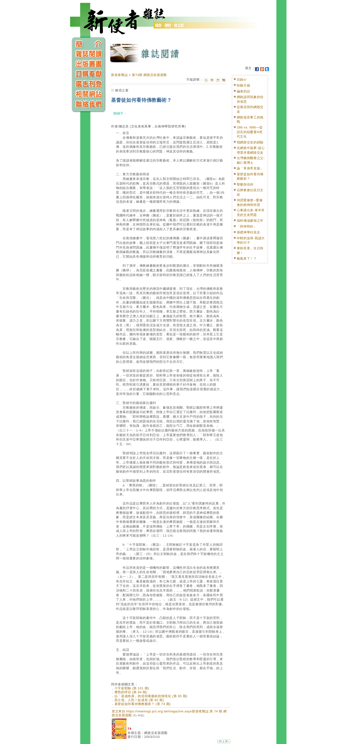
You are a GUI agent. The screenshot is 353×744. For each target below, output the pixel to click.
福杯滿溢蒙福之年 (250, 220)
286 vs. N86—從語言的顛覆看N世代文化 (250, 132)
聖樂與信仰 (245, 184)
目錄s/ (241, 79)
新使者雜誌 (119, 75)
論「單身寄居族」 (250, 168)
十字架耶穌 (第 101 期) (131, 688)
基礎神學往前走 (248, 232)
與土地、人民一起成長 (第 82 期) (139, 700)
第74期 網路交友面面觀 (149, 75)
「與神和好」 (247, 226)
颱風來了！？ (247, 258)
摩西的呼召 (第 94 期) (130, 692)
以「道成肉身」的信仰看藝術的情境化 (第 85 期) (151, 696)
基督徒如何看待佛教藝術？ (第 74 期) (142, 704)
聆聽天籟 (243, 85)
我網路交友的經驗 (250, 142)
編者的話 (243, 91)
